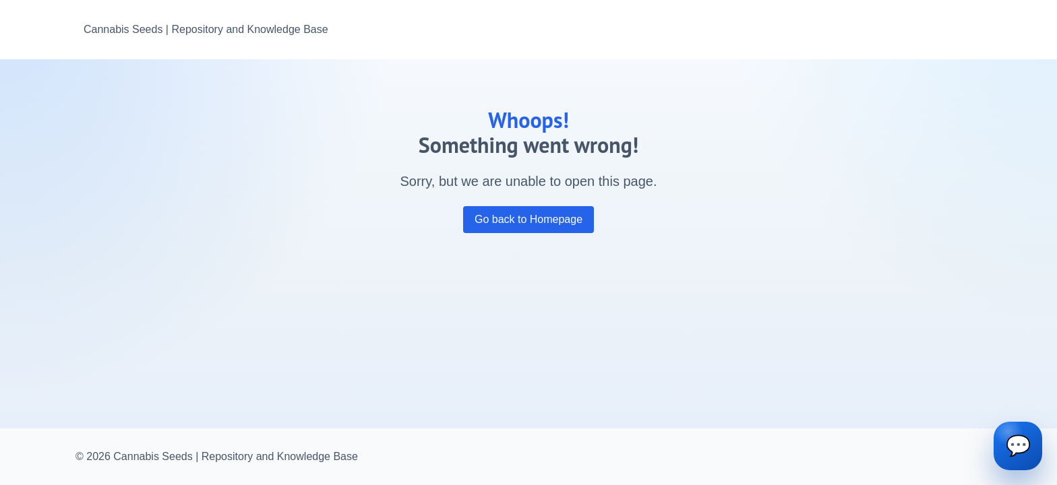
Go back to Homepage (528, 219)
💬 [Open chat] (1018, 445)
